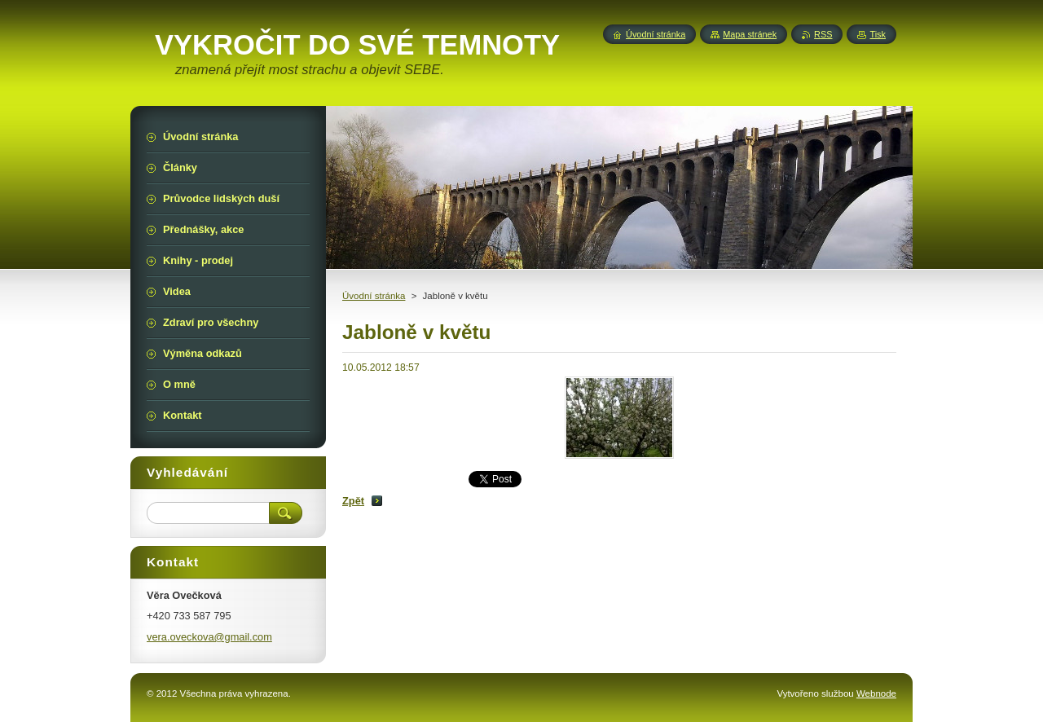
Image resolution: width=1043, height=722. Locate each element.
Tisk (877, 34)
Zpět (353, 501)
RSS (823, 34)
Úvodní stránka (373, 296)
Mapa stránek (750, 34)
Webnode (876, 693)
